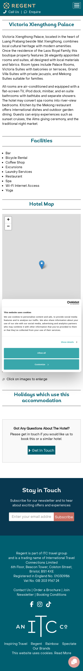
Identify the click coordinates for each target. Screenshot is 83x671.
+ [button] (8, 220)
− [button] (8, 226)
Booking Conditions (51, 595)
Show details (67, 342)
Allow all (41, 353)
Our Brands (41, 648)
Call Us (11, 12)
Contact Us (22, 590)
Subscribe (64, 517)
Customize (41, 364)
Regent (36, 644)
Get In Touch (41, 450)
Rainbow (52, 644)
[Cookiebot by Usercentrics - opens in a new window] (60, 303)
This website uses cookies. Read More (41, 653)
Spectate (69, 644)
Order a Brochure (47, 590)
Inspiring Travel (15, 644)
